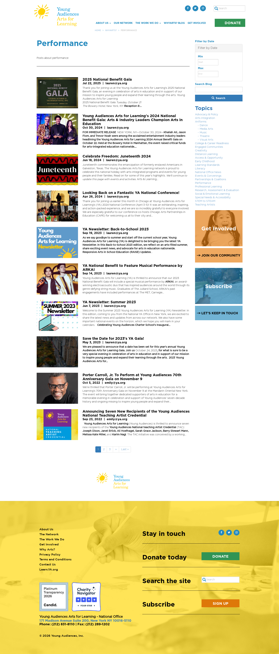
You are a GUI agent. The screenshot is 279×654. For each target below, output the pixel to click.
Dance (204, 125)
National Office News (208, 172)
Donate (233, 23)
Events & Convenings (208, 176)
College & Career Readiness (212, 143)
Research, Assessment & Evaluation (217, 190)
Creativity (201, 150)
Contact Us (47, 564)
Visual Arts (206, 140)
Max (201, 68)
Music (203, 132)
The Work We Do (148, 23)
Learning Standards (207, 165)
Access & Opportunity (209, 158)
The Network (49, 534)
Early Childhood (205, 161)
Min (200, 56)
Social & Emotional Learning (212, 194)
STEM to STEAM (205, 201)
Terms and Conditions (55, 559)
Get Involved (197, 23)
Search (218, 98)
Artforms (200, 122)
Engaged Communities (209, 147)
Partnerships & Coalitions (210, 179)
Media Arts (206, 129)
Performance (203, 183)
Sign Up (220, 603)
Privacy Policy (49, 554)
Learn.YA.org (48, 569)
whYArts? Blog (174, 23)
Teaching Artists (205, 205)
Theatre (204, 136)
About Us (103, 23)
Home (98, 30)
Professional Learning (208, 186)
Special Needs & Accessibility (213, 197)
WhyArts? (111, 30)
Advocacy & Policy (206, 114)
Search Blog (203, 84)
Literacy (200, 168)
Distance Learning (206, 154)
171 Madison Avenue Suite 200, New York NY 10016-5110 (85, 620)
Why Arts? (47, 549)
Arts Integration (205, 118)
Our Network (123, 23)
